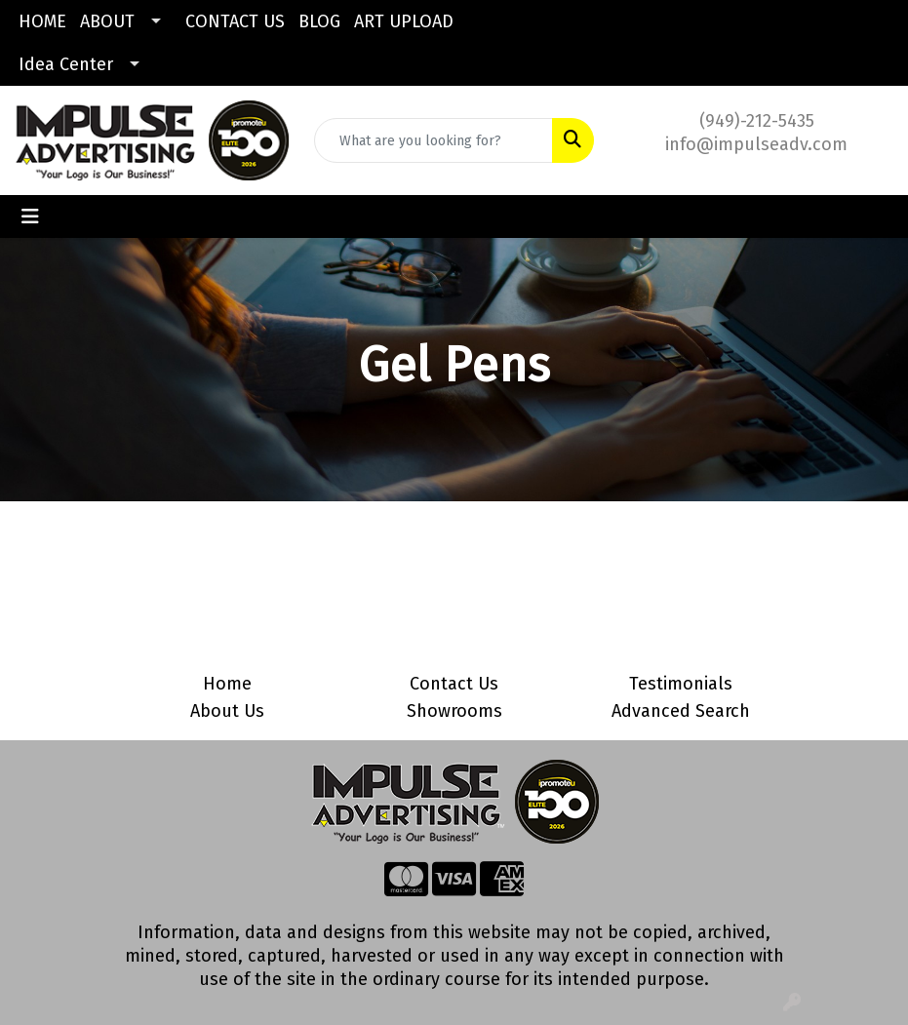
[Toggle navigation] (30, 216)
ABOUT (107, 21)
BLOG (319, 21)
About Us (227, 711)
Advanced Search (681, 711)
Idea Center (66, 64)
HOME (42, 21)
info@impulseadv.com (756, 144)
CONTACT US (235, 21)
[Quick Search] (433, 140)
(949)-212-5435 (756, 121)
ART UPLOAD (404, 21)
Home (227, 683)
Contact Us (454, 683)
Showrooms (454, 711)
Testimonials (680, 683)
